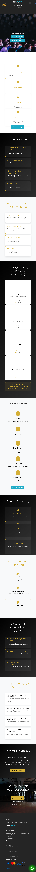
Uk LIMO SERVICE (18, 11)
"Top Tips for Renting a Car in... (13, 856)
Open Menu (30, 3)
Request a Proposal (17, 40)
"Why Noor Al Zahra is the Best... (13, 854)
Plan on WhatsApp (17, 36)
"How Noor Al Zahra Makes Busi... (13, 851)
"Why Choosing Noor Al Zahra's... (13, 846)
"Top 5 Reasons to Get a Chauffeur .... (14, 849)
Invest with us (18, 9)
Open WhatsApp (17, 127)
